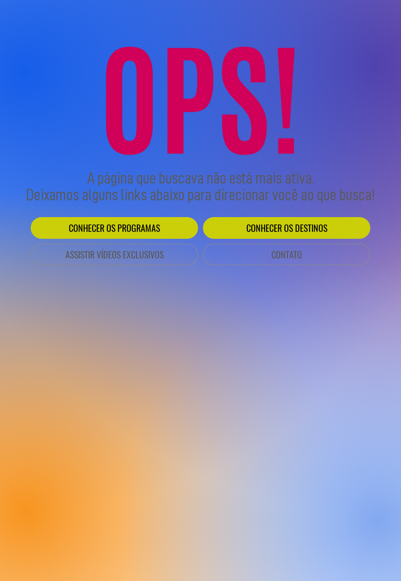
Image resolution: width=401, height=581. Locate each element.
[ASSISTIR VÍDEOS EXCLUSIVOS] (114, 254)
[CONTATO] (286, 254)
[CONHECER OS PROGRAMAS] (114, 228)
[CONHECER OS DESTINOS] (286, 228)
